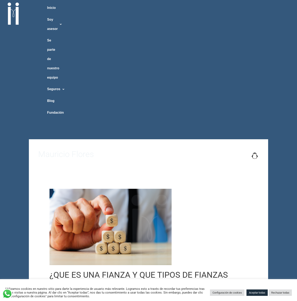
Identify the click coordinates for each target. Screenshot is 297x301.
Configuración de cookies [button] (227, 292)
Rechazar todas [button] (280, 292)
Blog (238, 7)
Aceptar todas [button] (257, 292)
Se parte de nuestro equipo (151, 7)
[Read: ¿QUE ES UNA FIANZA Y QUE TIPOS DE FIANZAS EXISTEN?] (111, 127)
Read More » (58, 218)
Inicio (58, 7)
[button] (96, 8)
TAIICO (54, 199)
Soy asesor (96, 7)
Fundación (273, 7)
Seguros (203, 7)
